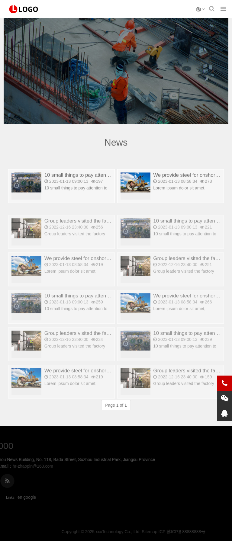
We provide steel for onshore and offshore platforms (102, 380)
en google (27, 497)
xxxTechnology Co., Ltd (180, 531)
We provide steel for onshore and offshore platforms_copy (109, 267)
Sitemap (211, 531)
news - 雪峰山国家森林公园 (24, 9)
